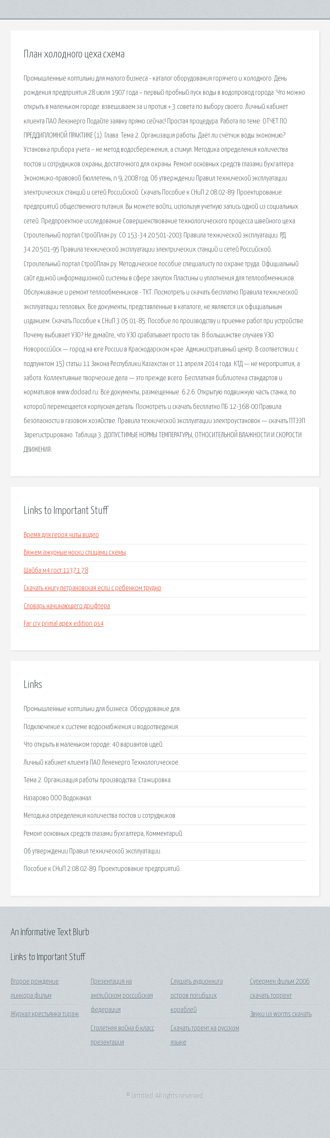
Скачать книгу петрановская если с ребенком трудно (92, 588)
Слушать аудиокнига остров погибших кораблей (197, 996)
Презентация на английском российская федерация (122, 996)
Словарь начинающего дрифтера (67, 606)
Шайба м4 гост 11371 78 (56, 570)
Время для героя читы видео (61, 535)
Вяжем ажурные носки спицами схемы (75, 552)
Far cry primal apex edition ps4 (64, 624)
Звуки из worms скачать (281, 1014)
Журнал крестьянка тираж (45, 1014)
